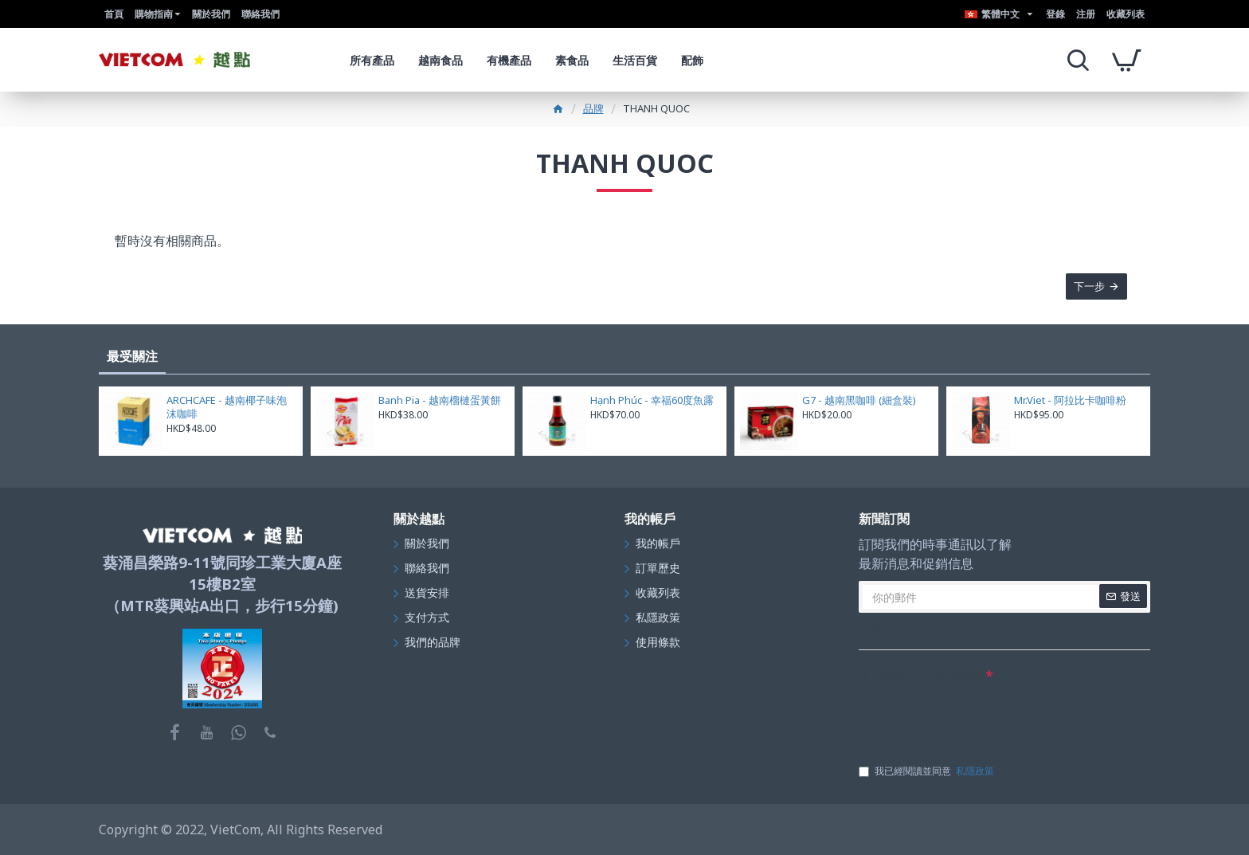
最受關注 (132, 356)
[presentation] (980, 717)
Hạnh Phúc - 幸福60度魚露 (652, 400)
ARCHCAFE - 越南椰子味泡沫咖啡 (226, 407)
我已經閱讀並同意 (927, 771)
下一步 (1088, 287)
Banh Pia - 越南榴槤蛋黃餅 (439, 400)
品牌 (593, 108)
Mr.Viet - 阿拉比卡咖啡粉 (1070, 400)
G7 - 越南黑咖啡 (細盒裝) (859, 400)
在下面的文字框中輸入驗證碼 (921, 674)
